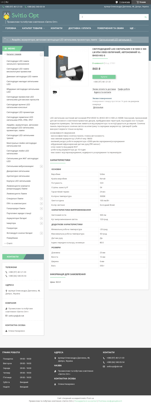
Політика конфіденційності (110, 401)
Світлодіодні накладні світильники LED (22, 82)
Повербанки (12, 238)
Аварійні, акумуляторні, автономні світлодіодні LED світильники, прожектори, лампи (54, 40)
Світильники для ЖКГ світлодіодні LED (22, 159)
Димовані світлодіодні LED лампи (22, 76)
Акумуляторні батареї (17, 218)
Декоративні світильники (18, 171)
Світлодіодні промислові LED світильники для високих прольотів (23, 98)
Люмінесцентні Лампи (17, 193)
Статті (9, 243)
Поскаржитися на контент (85, 401)
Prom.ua (90, 398)
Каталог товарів (32, 28)
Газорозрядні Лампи (16, 208)
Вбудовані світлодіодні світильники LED (23, 90)
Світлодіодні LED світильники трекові (20, 136)
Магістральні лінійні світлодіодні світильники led (22, 144)
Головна (10, 28)
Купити (104, 77)
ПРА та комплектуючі (16, 203)
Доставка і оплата (80, 28)
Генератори (12, 228)
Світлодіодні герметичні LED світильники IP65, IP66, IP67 (20, 118)
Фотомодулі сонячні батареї (19, 233)
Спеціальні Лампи (15, 198)
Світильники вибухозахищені (20, 166)
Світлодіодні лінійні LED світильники (18, 152)
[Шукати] (146, 17)
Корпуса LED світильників (19, 181)
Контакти (56, 28)
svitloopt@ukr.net (16, 316)
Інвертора (11, 223)
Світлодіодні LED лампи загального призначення (18, 62)
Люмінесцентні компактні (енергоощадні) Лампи (18, 187)
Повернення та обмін (110, 28)
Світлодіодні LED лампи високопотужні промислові (19, 70)
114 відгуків (124, 2)
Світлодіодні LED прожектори (20, 112)
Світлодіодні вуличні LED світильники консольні (18, 105)
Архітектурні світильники (18, 176)
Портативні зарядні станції (19, 213)
